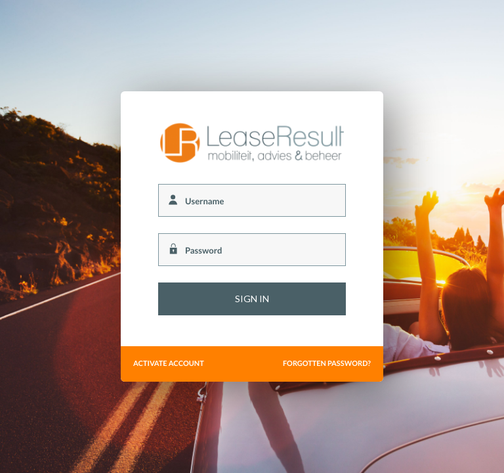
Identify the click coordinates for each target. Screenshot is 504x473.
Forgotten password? (327, 363)
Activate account (168, 363)
